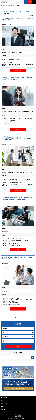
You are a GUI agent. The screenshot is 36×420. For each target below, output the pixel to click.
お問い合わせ (3, 409)
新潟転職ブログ (4, 403)
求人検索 (6, 5)
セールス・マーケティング (12, 5)
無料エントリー (4, 406)
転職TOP (2, 5)
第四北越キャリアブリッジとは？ (7, 397)
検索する (18, 346)
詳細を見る (18, 70)
